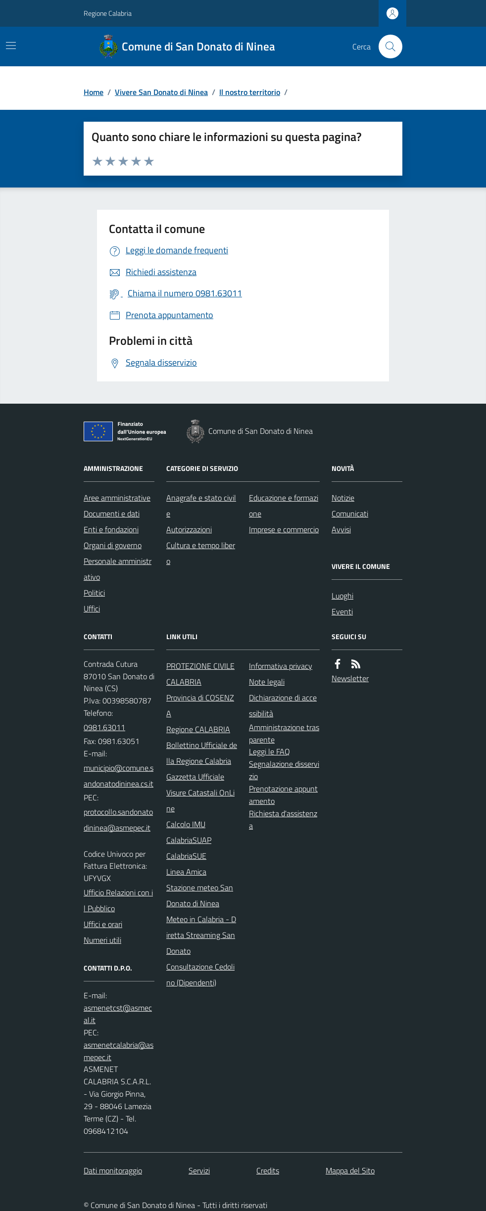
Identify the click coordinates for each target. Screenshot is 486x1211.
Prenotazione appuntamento (283, 795)
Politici (94, 593)
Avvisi (341, 529)
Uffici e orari (103, 924)
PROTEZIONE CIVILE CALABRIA (200, 674)
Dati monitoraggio (113, 1170)
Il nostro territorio (249, 92)
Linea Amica (186, 872)
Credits (267, 1170)
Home (93, 92)
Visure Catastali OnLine (200, 800)
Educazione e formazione (283, 505)
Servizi (199, 1170)
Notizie (343, 498)
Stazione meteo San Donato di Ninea (199, 895)
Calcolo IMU (185, 824)
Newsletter (350, 678)
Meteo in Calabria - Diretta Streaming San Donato (201, 935)
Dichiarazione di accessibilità (283, 705)
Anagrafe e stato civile (201, 505)
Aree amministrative (117, 498)
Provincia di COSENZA (200, 705)
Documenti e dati (112, 513)
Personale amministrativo (117, 569)
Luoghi (342, 596)
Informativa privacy (280, 666)
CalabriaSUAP (188, 840)
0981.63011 (104, 727)
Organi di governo (113, 545)
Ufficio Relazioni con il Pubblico (118, 900)
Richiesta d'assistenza (283, 819)
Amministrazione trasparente (284, 733)
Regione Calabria (108, 13)
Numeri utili (102, 940)
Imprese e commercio (284, 529)
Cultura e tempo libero (200, 553)
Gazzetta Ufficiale (195, 777)
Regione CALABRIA (198, 729)
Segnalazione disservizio (284, 770)
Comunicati (350, 513)
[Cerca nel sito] (386, 46)
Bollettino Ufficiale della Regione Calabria (201, 753)
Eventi (342, 611)
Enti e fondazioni (111, 529)
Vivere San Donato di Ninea (161, 92)
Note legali (267, 682)
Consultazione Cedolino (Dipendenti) (200, 974)
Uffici (92, 608)
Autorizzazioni (189, 529)
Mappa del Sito (350, 1170)
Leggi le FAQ (269, 751)
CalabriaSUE (186, 856)
